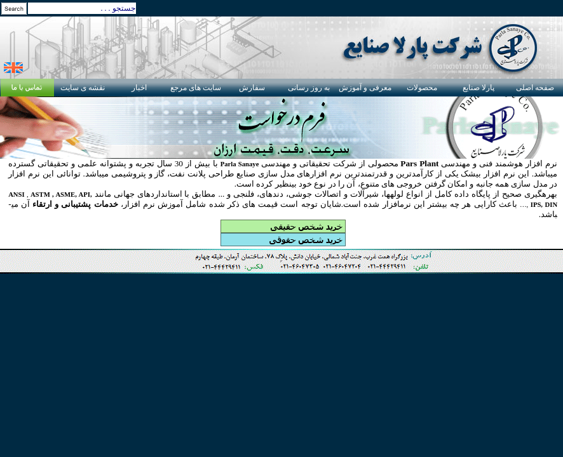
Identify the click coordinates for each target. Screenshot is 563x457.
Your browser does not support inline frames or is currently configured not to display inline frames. (281, 261)
